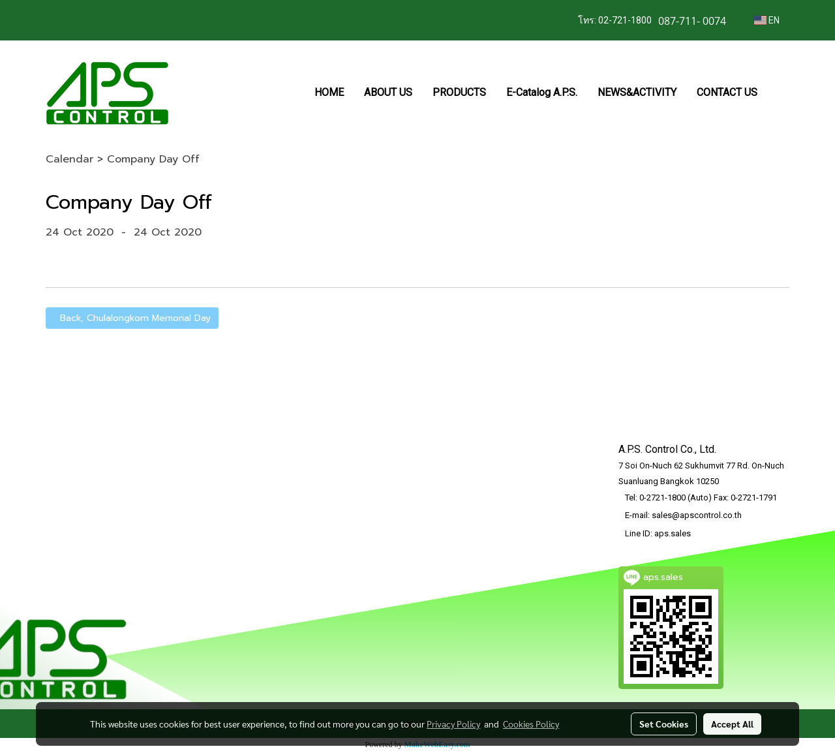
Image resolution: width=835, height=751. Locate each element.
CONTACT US (727, 92)
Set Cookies (663, 723)
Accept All (732, 723)
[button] (779, 92)
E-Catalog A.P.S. (541, 92)
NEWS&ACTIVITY (637, 92)
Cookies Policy (531, 723)
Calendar (69, 159)
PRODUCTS (459, 92)
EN (767, 20)
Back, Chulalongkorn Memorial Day (132, 318)
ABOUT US (388, 92)
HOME (329, 92)
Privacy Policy (453, 723)
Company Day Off (153, 159)
